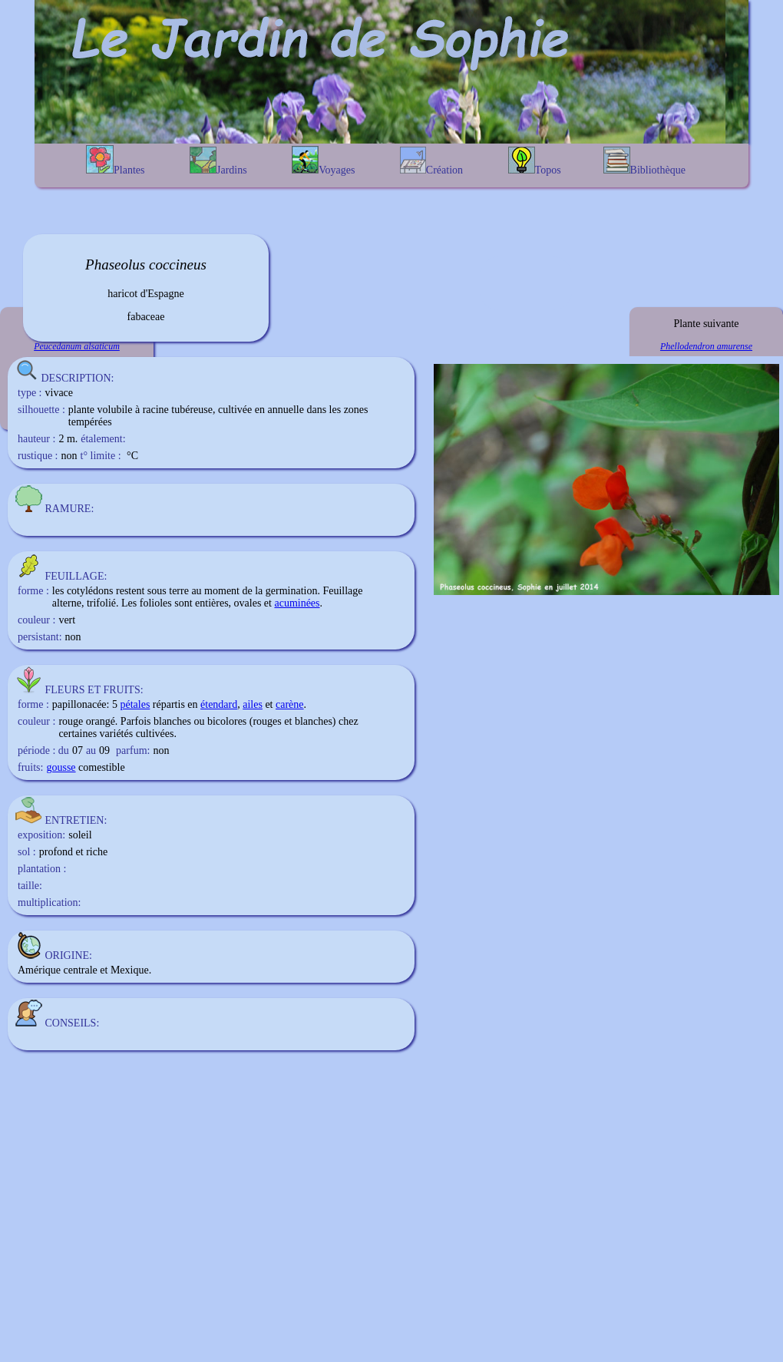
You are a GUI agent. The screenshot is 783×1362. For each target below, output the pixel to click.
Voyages (323, 161)
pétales (135, 704)
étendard (218, 704)
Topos (534, 161)
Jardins (218, 161)
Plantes (115, 160)
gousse (60, 767)
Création (431, 161)
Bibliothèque (644, 161)
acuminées (296, 603)
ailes (253, 704)
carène (290, 704)
